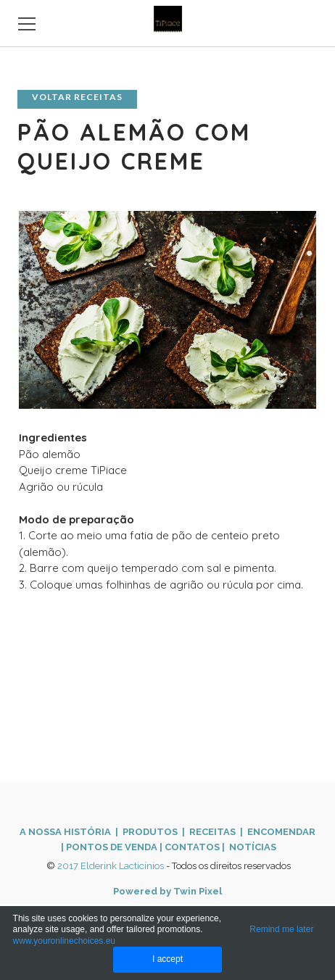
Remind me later (281, 929)
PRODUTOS (150, 831)
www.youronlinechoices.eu (64, 941)
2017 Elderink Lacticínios (110, 865)
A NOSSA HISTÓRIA (65, 831)
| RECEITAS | (211, 831)
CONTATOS (192, 847)
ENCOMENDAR (280, 831)
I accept (167, 959)
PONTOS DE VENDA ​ (113, 847)
